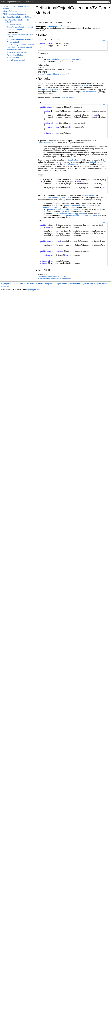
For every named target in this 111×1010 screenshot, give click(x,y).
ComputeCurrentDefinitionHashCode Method (20, 36)
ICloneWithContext (66, 98)
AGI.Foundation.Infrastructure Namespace (54, 279)
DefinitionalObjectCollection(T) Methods (17, 21)
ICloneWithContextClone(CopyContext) (53, 74)
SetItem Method (13, 58)
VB (46, 39)
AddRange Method (14, 24)
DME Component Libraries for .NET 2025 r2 (17, 7)
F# (58, 39)
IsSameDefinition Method (17, 52)
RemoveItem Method (15, 55)
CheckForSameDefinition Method (20, 27)
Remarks (42, 78)
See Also (42, 270)
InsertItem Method (14, 50)
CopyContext (83, 85)
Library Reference (10, 11)
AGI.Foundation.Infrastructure (14, 14)
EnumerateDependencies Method (20, 39)
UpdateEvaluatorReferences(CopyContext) (54, 198)
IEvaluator (90, 195)
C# (40, 39)
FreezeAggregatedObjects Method (20, 45)
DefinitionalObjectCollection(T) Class (17, 17)
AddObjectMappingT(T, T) (49, 90)
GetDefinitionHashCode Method (19, 47)
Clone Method (12, 32)
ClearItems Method (14, 30)
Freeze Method (13, 42)
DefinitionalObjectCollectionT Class (52, 277)
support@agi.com (33, 290)
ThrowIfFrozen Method (16, 60)
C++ (52, 39)
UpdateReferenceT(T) (89, 92)
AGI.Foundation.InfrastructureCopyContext (64, 59)
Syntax (41, 34)
